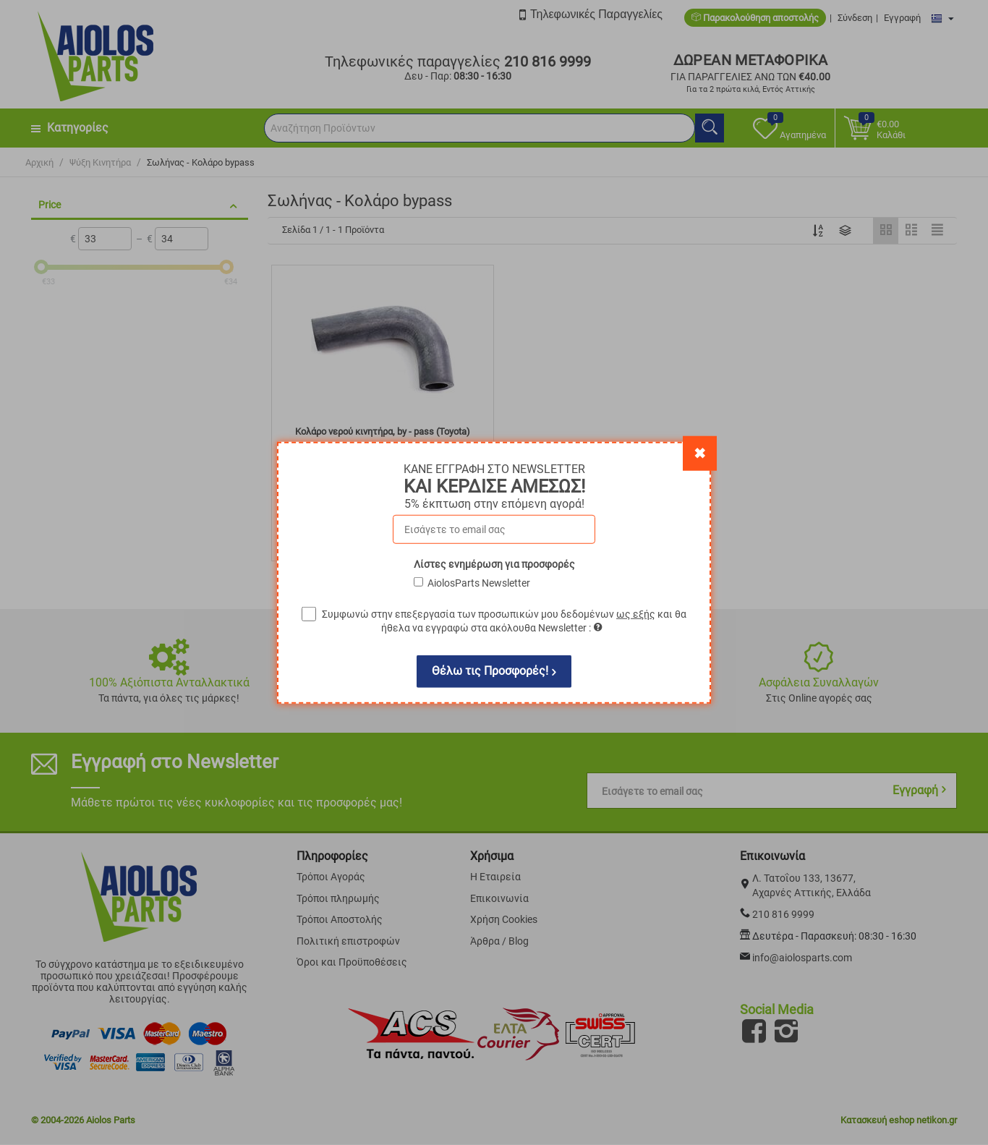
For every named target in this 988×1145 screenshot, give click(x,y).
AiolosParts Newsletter (478, 582)
